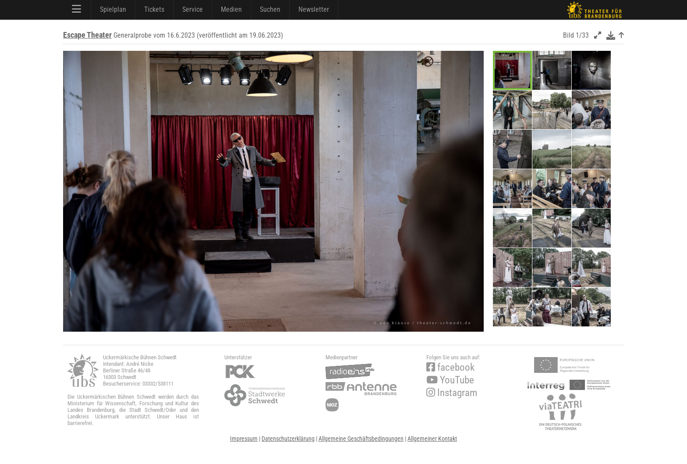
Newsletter (313, 9)
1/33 (582, 35)
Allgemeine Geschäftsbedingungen (361, 438)
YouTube (450, 380)
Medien (231, 9)
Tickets (154, 9)
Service (192, 9)
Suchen (270, 9)
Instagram (451, 393)
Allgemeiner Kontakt (432, 438)
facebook (450, 367)
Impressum (244, 438)
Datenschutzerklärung (288, 438)
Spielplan (113, 9)
